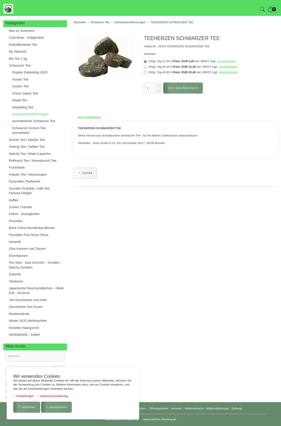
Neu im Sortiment (21, 31)
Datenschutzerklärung (52, 396)
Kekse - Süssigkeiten (24, 214)
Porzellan (16, 221)
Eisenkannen (18, 255)
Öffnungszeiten (158, 408)
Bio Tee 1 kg (18, 58)
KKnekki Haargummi (24, 328)
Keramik (15, 242)
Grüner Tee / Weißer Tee (27, 140)
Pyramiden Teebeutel (24, 181)
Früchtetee (17, 167)
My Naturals (18, 51)
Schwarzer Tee (20, 65)
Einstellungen (23, 396)
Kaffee (13, 200)
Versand (176, 408)
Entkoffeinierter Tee (23, 44)
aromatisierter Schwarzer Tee (33, 121)
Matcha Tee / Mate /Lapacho (30, 153)
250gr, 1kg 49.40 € (190, 67)
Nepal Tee (19, 100)
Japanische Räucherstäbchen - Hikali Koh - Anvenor (36, 290)
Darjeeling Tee (22, 107)
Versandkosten (226, 61)
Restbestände (19, 314)
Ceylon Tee (20, 86)
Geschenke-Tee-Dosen (26, 307)
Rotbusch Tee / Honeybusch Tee (32, 160)
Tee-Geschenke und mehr (28, 300)
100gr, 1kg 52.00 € (190, 61)
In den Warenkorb (183, 88)
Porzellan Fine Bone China (28, 235)
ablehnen (27, 407)
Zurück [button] (85, 173)
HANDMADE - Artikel (24, 334)
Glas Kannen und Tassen (27, 248)
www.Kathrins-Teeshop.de (159, 419)
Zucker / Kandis (20, 207)
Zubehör (15, 274)
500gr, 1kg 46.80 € (190, 72)
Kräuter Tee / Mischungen (28, 174)
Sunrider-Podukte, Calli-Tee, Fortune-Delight (29, 190)
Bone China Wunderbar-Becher (32, 228)
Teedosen (16, 281)
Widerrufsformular (217, 408)
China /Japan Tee (25, 93)
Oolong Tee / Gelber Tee (27, 146)
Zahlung (236, 408)
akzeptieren (56, 407)
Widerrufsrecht (194, 408)
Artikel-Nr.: (150, 46)
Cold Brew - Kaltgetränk (26, 37)
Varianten (150, 54)
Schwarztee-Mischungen (30, 114)
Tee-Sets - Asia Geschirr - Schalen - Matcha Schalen (35, 265)
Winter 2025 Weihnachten (28, 320)
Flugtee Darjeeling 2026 (29, 72)
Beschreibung (89, 117)
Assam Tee (20, 79)
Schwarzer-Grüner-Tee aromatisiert (29, 130)
